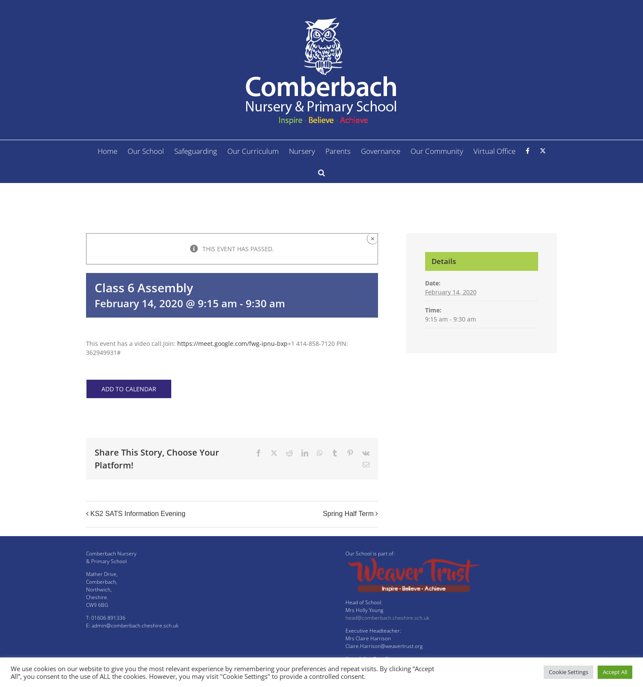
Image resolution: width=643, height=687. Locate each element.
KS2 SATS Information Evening (137, 513)
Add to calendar (128, 389)
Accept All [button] (615, 672)
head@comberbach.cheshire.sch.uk (387, 617)
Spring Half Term (348, 513)
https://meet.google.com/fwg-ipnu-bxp (232, 343)
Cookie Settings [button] (568, 672)
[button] (321, 172)
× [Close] (373, 238)
